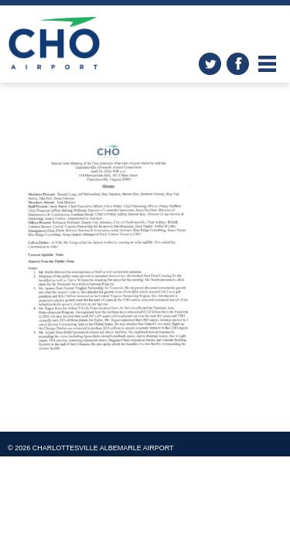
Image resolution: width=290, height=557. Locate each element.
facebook (238, 64)
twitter (210, 64)
